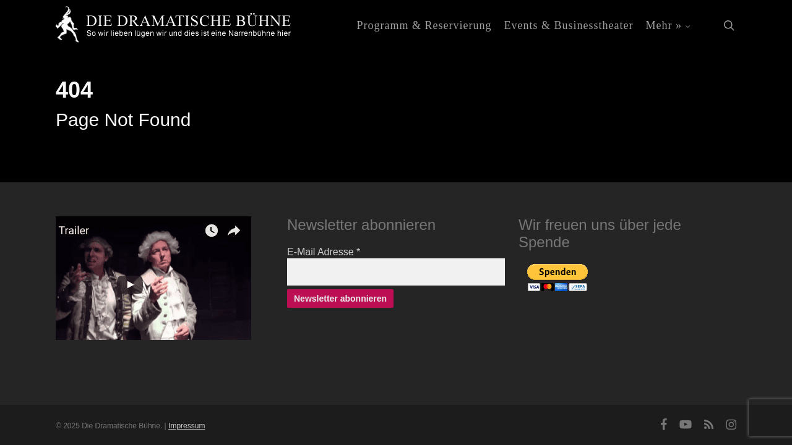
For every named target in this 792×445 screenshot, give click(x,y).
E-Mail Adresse (323, 252)
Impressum (186, 426)
